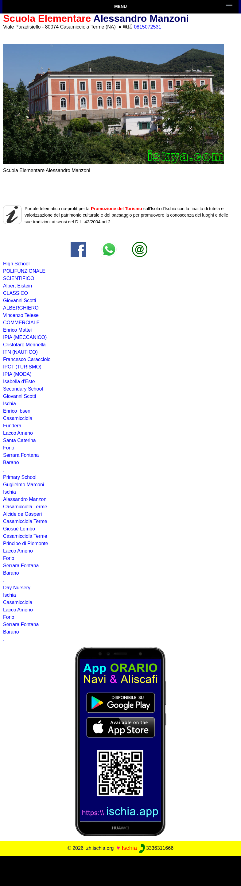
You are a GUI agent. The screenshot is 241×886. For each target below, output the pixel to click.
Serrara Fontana (21, 455)
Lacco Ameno (18, 609)
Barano (11, 462)
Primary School (19, 477)
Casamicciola (17, 602)
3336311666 (156, 848)
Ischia (9, 595)
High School (16, 263)
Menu (120, 6)
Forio (8, 558)
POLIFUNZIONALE (24, 271)
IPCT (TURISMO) (22, 366)
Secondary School (23, 388)
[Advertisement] (120, 870)
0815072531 (147, 26)
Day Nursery (16, 587)
